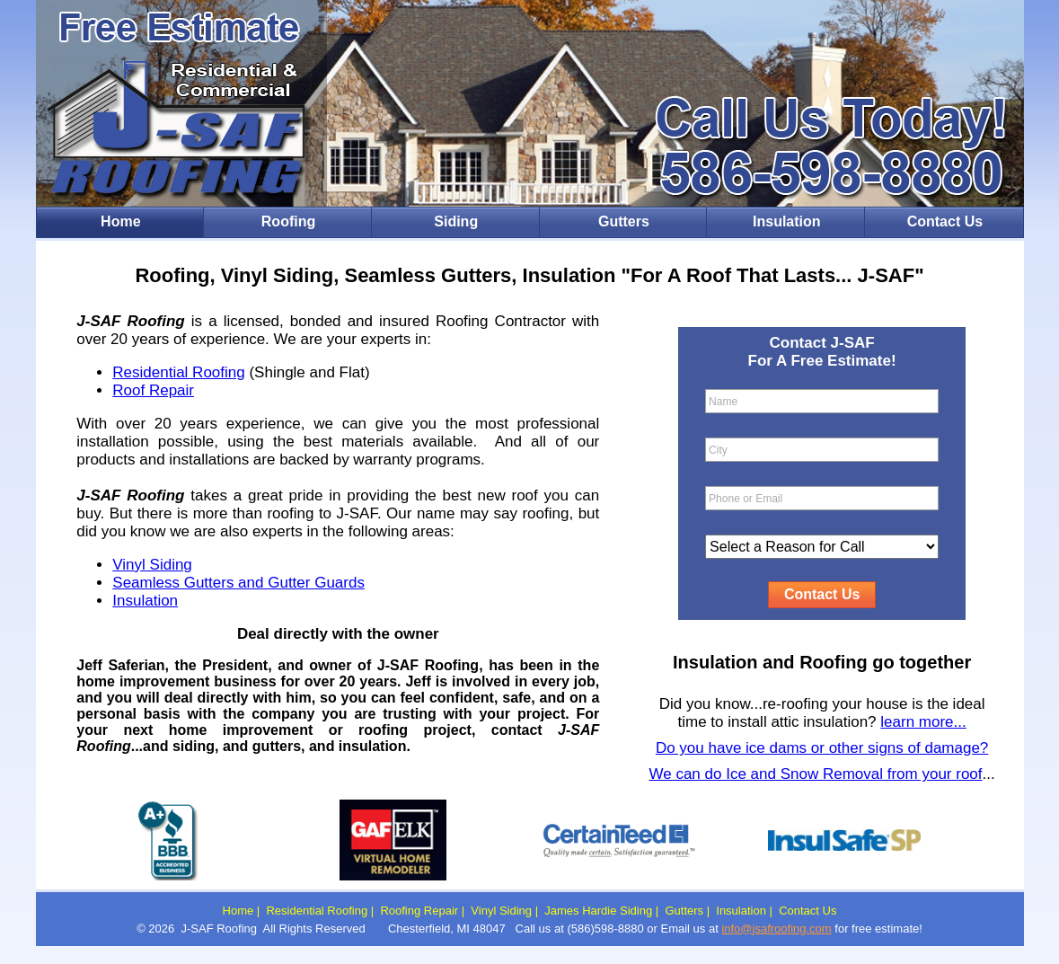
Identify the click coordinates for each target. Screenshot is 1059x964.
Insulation (787, 221)
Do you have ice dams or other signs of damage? (822, 747)
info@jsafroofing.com (776, 928)
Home (120, 221)
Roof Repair (153, 390)
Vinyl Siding (152, 564)
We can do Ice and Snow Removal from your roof (816, 774)
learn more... (923, 721)
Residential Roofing (178, 372)
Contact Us (945, 221)
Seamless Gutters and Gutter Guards (238, 582)
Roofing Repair (419, 910)
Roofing (288, 221)
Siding (456, 221)
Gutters (623, 221)
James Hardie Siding (598, 910)
